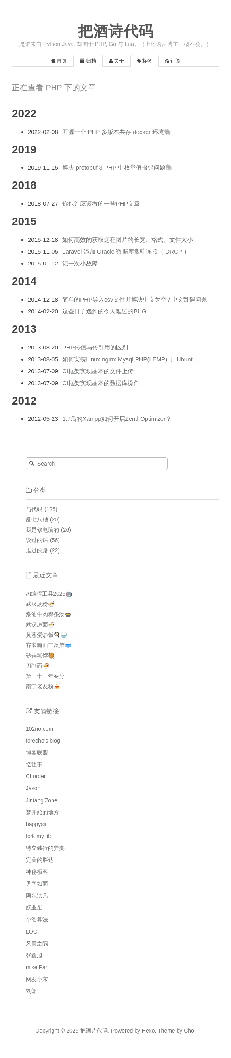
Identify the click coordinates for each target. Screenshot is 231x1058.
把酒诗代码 (115, 31)
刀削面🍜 (37, 666)
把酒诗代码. (94, 1030)
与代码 (34, 509)
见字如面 (37, 883)
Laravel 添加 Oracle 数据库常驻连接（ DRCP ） (125, 251)
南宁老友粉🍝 (43, 686)
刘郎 (31, 991)
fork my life (39, 836)
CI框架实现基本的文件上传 (98, 371)
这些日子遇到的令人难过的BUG (104, 311)
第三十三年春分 (45, 676)
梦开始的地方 (42, 812)
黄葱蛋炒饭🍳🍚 (46, 635)
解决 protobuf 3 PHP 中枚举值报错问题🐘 (117, 167)
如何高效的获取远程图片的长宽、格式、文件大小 (127, 239)
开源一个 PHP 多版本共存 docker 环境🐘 (117, 131)
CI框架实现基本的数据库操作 (100, 383)
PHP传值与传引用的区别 (95, 347)
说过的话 (37, 540)
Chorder (36, 776)
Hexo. (148, 1030)
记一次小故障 (80, 263)
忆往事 (34, 764)
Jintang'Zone (41, 800)
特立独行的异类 (45, 848)
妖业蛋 (34, 907)
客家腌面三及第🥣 (48, 645)
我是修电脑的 (42, 530)
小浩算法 (37, 919)
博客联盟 (37, 752)
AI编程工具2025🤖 (49, 593)
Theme (165, 1030)
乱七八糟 (37, 519)
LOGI (32, 931)
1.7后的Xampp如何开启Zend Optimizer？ (117, 418)
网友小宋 (37, 979)
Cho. (188, 1030)
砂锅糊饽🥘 (40, 655)
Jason (33, 788)
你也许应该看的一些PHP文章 (101, 203)
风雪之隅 (37, 943)
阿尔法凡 (37, 895)
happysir (36, 824)
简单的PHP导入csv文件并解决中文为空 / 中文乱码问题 (134, 299)
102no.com (39, 729)
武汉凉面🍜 (40, 624)
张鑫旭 (34, 955)
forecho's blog (43, 740)
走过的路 (37, 550)
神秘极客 (37, 872)
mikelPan (37, 967)
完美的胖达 (39, 860)
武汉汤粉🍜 (40, 604)
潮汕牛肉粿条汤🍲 (48, 614)
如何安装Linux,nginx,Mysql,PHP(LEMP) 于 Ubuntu (129, 359)
